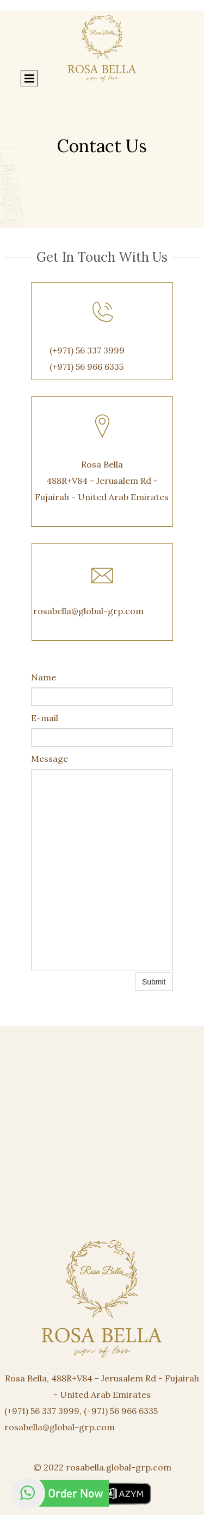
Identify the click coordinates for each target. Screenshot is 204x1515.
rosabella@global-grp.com (88, 610)
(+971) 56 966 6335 (86, 366)
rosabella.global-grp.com (118, 1467)
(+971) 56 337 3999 (87, 350)
